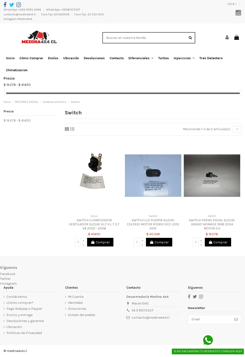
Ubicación (14, 327)
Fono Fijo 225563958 (55, 14)
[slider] (5, 93)
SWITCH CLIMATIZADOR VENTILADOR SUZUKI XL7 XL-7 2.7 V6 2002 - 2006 (94, 224)
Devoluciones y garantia (25, 321)
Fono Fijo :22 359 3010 (89, 14)
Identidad (75, 303)
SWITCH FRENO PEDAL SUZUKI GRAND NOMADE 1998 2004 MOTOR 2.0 (212, 224)
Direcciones (77, 309)
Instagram (8, 283)
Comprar (100, 242)
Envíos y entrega (19, 315)
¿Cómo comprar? (19, 303)
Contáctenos (16, 297)
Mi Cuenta (75, 297)
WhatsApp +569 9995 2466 (23, 9)
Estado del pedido (81, 315)
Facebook (7, 274)
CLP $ (232, 4)
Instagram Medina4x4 (18, 19)
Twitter (5, 279)
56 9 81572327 (142, 311)
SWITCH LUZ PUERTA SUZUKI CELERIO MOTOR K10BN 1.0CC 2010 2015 (153, 224)
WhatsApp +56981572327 (63, 9)
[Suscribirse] (236, 319)
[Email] (209, 319)
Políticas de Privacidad (24, 333)
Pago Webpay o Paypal (24, 309)
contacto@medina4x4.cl (20, 14)
